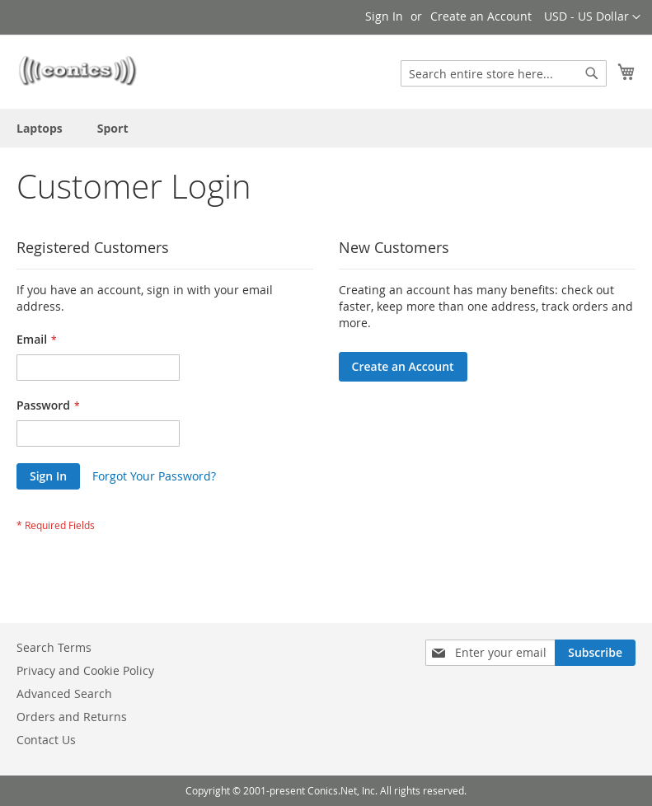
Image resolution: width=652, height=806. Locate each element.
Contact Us (46, 739)
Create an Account (481, 16)
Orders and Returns (71, 716)
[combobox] (504, 73)
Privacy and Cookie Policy (85, 670)
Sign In (384, 16)
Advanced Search (64, 693)
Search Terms (53, 647)
